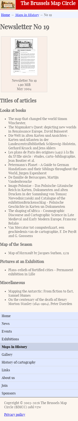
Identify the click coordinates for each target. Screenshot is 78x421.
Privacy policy (14, 414)
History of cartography (19, 362)
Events (7, 331)
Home (5, 15)
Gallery (7, 354)
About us (8, 378)
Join (5, 385)
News (6, 323)
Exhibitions (10, 339)
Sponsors (9, 393)
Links (6, 370)
